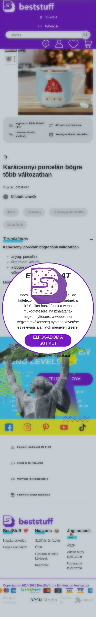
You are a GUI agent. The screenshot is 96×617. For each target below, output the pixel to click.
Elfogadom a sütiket (48, 340)
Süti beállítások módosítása (48, 355)
